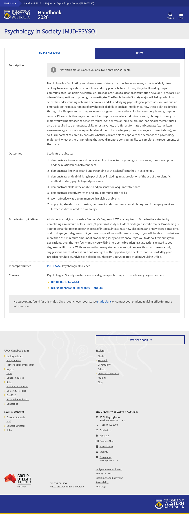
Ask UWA (104, 435)
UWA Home (10, 3)
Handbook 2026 (32, 3)
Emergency (106, 457)
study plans (104, 301)
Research (103, 360)
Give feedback (138, 340)
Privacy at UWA (104, 473)
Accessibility (102, 482)
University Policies (16, 390)
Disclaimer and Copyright (109, 477)
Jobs (9, 430)
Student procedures (17, 386)
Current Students (15, 417)
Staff (8, 421)
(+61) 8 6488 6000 (109, 424)
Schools (102, 369)
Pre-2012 (11, 395)
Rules (9, 382)
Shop (100, 382)
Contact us (12, 403)
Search (170, 15)
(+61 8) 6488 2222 (109, 460)
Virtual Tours (106, 446)
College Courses (15, 377)
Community (104, 364)
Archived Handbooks (17, 399)
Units (9, 373)
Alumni (102, 377)
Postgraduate (13, 360)
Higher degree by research (20, 364)
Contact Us (105, 430)
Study (101, 356)
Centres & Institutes (108, 373)
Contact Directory (15, 425)
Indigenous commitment (109, 469)
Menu (181, 15)
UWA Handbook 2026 (16, 350)
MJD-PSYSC (54, 266)
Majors (48, 3)
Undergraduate (14, 356)
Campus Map (107, 441)
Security (104, 451)
